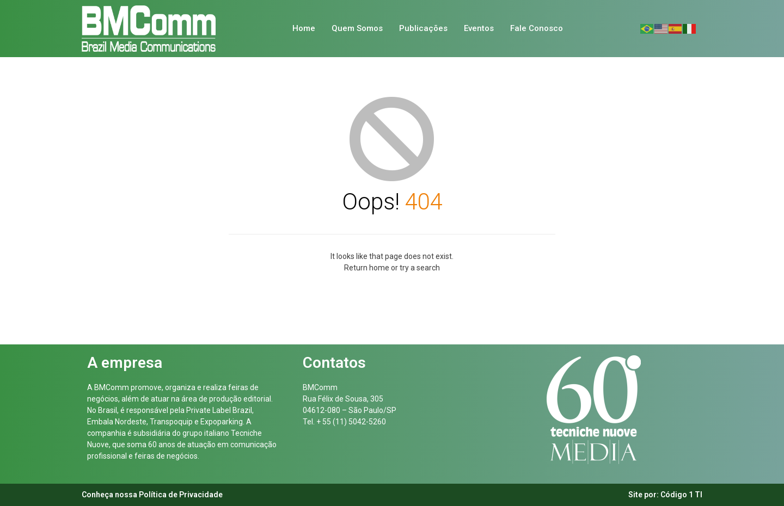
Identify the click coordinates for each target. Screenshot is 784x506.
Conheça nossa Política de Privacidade (152, 494)
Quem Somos (357, 28)
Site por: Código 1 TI (665, 494)
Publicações (423, 28)
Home (303, 28)
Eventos (479, 28)
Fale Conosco (536, 28)
